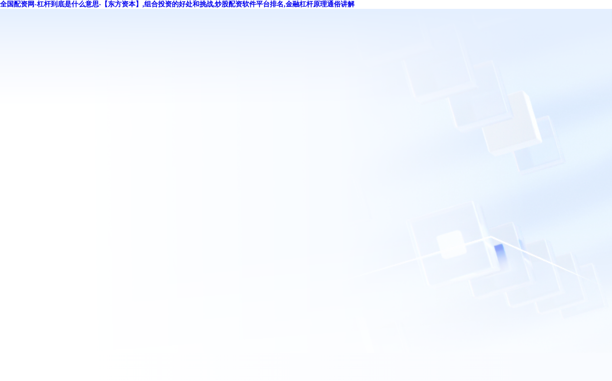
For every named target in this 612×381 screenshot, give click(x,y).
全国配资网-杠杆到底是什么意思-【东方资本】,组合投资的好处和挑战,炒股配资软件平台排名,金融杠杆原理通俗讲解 (177, 4)
